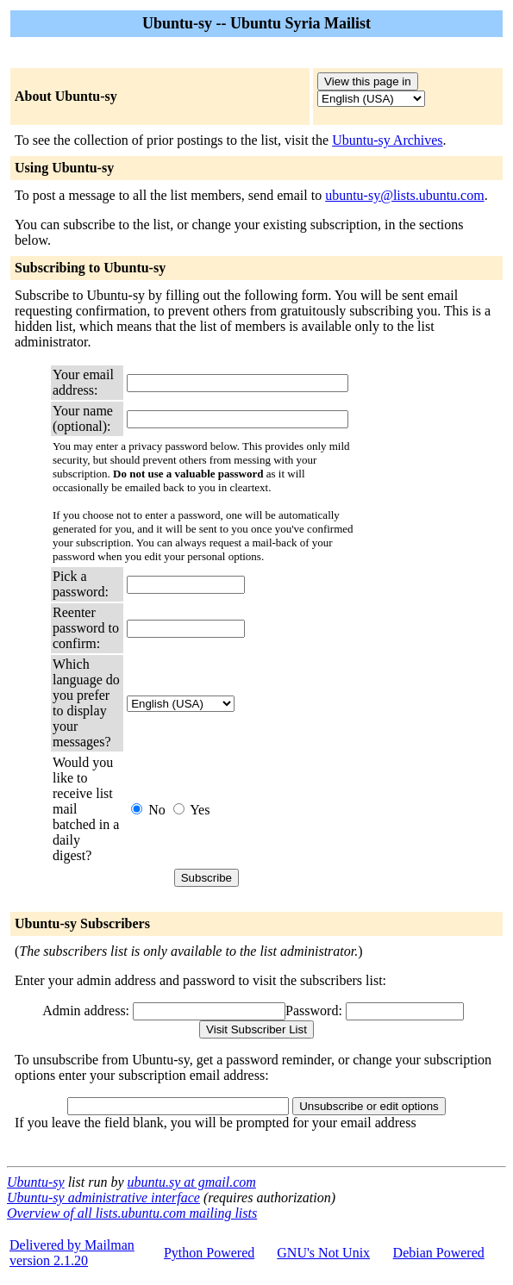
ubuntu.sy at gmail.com (192, 1182)
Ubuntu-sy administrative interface (103, 1197)
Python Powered (209, 1252)
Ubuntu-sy (36, 1182)
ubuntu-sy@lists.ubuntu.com (405, 195)
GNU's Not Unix (323, 1252)
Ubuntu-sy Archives (387, 140)
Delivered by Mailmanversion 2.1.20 (72, 1253)
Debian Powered (439, 1252)
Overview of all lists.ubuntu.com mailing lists (132, 1213)
